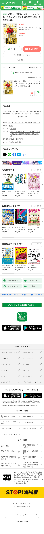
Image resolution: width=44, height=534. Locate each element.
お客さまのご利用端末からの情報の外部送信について (30, 465)
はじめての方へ (8, 416)
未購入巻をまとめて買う (24, 72)
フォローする (40, 28)
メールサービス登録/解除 (8, 422)
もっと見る (35, 170)
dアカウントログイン (9, 434)
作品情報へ (21, 60)
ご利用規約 (5, 446)
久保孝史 (21, 29)
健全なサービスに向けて (30, 452)
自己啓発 (13, 129)
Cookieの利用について (30, 458)
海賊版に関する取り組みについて (8, 465)
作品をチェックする (23, 55)
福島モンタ (36, 123)
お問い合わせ (6, 428)
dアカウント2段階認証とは (8, 458)
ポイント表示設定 (29, 428)
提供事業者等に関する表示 (30, 446)
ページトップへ (22, 515)
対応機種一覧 (28, 416)
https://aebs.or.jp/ (20, 483)
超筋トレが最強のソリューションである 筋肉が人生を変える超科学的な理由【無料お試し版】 (27, 83)
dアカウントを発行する (22, 503)
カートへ (14, 49)
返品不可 (21, 35)
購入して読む (33, 49)
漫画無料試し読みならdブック (10, 295)
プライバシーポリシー (8, 452)
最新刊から (37, 77)
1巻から (30, 77)
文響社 (11, 126)
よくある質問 (28, 422)
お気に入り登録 (36, 67)
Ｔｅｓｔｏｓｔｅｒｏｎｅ (27, 27)
